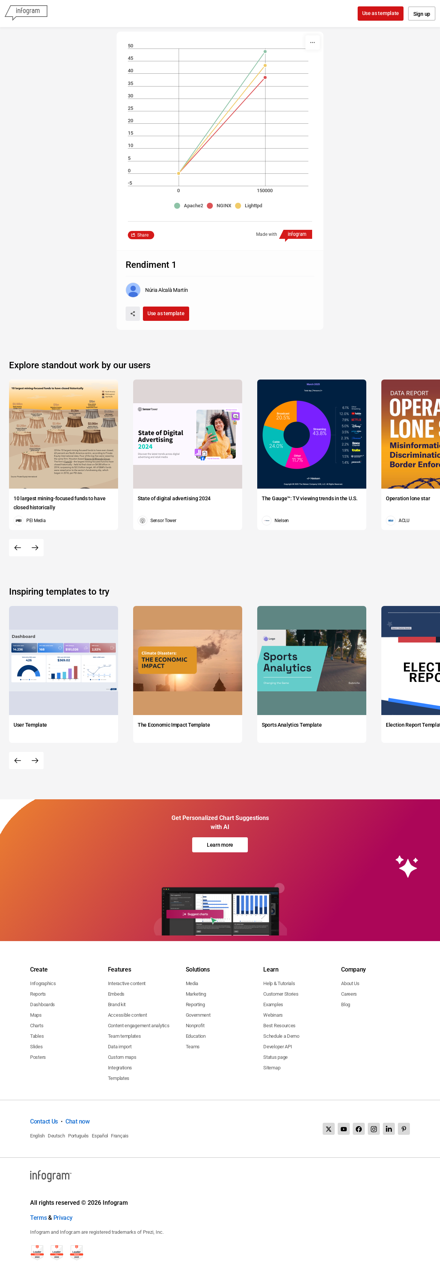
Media (192, 983)
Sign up (421, 14)
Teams (193, 1046)
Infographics (43, 983)
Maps (36, 1015)
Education (196, 1036)
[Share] (133, 314)
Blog (345, 1004)
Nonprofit (195, 1025)
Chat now (77, 1121)
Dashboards (42, 1004)
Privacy (63, 1217)
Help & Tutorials (279, 983)
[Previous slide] (18, 548)
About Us (350, 983)
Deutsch (56, 1136)
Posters (38, 1057)
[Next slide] (35, 548)
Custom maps (122, 1057)
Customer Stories (280, 994)
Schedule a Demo (281, 1036)
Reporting (195, 1004)
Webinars (273, 1015)
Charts (36, 1025)
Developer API (277, 1046)
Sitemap (271, 1067)
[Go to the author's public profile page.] (157, 290)
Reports (38, 994)
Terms (38, 1217)
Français (120, 1136)
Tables (37, 1036)
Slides (36, 1046)
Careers (349, 994)
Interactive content (127, 983)
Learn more (220, 845)
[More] (312, 42)
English (37, 1136)
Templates (118, 1078)
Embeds (116, 994)
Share (143, 235)
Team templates (124, 1036)
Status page (275, 1057)
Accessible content (127, 1015)
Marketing (196, 994)
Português (78, 1136)
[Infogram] (26, 13)
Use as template (380, 13)
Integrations (120, 1067)
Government (198, 1015)
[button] (190, 206)
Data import (120, 1046)
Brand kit (117, 1004)
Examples (273, 1004)
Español (100, 1136)
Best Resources (279, 1025)
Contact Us (44, 1121)
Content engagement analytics (139, 1025)
